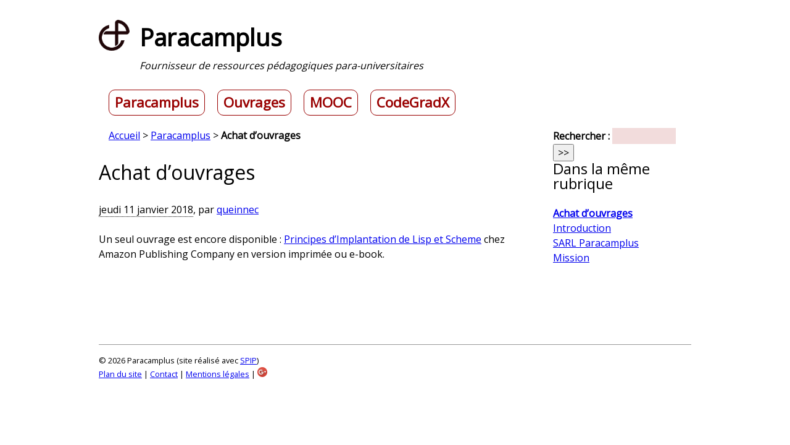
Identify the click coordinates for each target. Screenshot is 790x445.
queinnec (238, 209)
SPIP (248, 360)
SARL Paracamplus (596, 243)
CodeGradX (412, 102)
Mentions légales (217, 373)
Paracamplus (157, 102)
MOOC (331, 102)
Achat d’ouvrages (593, 213)
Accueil (124, 135)
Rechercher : (581, 136)
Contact (164, 373)
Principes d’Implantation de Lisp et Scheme (382, 239)
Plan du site (120, 373)
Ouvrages (254, 102)
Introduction (582, 228)
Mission (571, 258)
